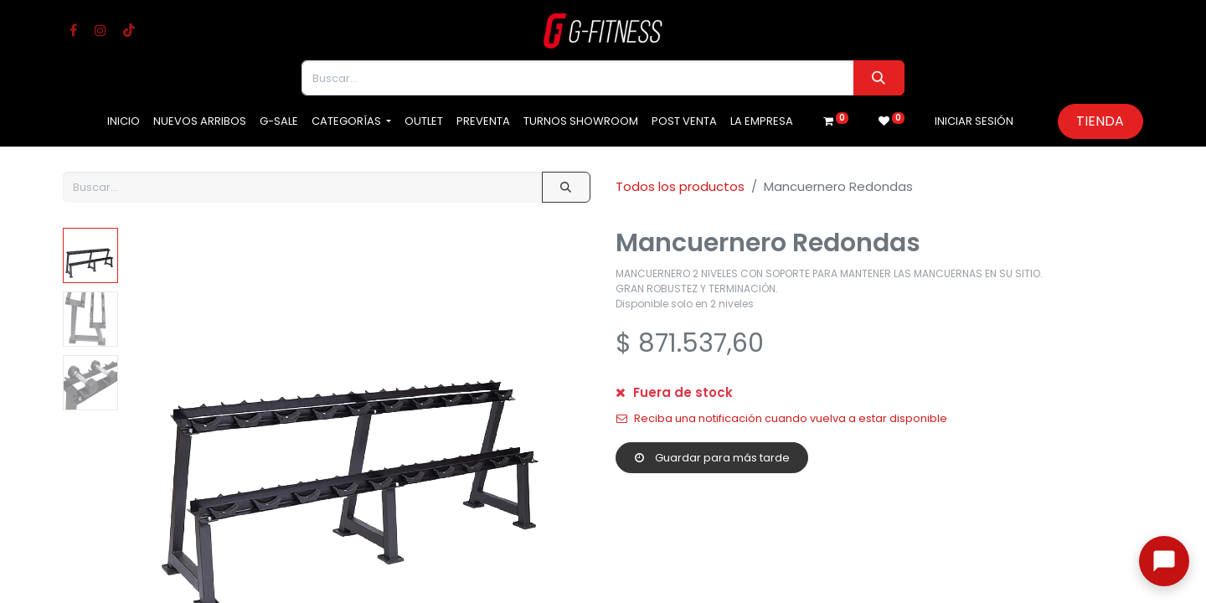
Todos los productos (680, 186)
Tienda (1100, 121)
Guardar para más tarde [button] (712, 458)
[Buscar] (878, 77)
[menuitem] (123, 121)
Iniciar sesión (974, 121)
